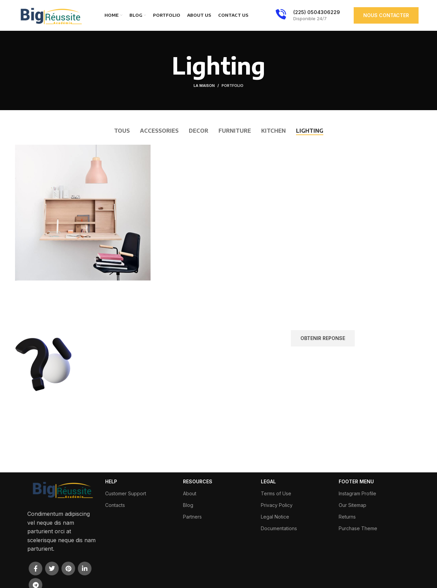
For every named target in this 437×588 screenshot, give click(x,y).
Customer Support (125, 493)
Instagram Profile (357, 493)
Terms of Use (276, 493)
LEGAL (268, 481)
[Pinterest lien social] (68, 568)
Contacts (115, 505)
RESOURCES (197, 481)
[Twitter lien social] (52, 568)
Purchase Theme (358, 528)
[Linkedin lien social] (84, 568)
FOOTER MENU (356, 481)
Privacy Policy (277, 505)
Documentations (279, 528)
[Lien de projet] (83, 212)
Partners (192, 517)
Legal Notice (275, 517)
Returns (347, 517)
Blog (188, 505)
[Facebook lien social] (35, 568)
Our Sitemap (352, 505)
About (189, 493)
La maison (204, 85)
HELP (111, 481)
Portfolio (232, 85)
